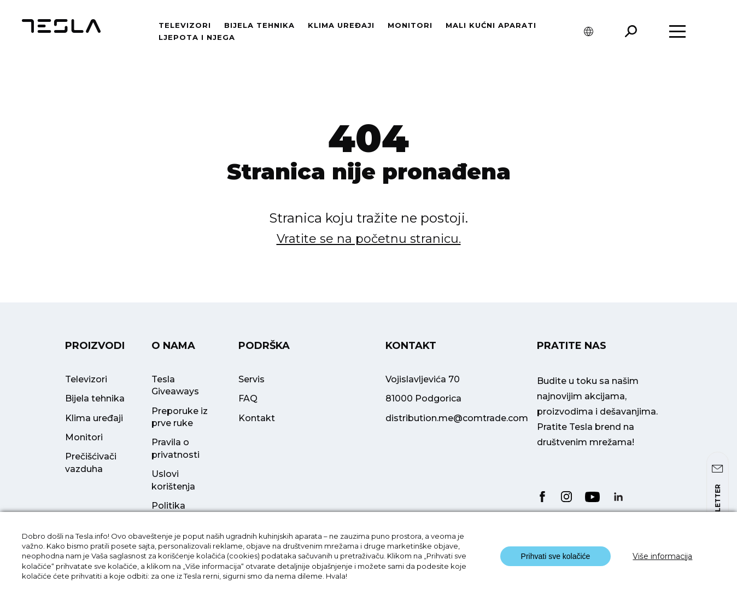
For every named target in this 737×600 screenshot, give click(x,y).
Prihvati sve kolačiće (555, 556)
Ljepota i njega (197, 37)
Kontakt (256, 418)
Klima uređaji (341, 25)
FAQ (248, 398)
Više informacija (662, 556)
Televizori (185, 25)
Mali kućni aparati (491, 25)
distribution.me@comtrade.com (456, 418)
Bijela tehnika (259, 25)
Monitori (410, 25)
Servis (251, 379)
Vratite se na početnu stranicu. (369, 238)
